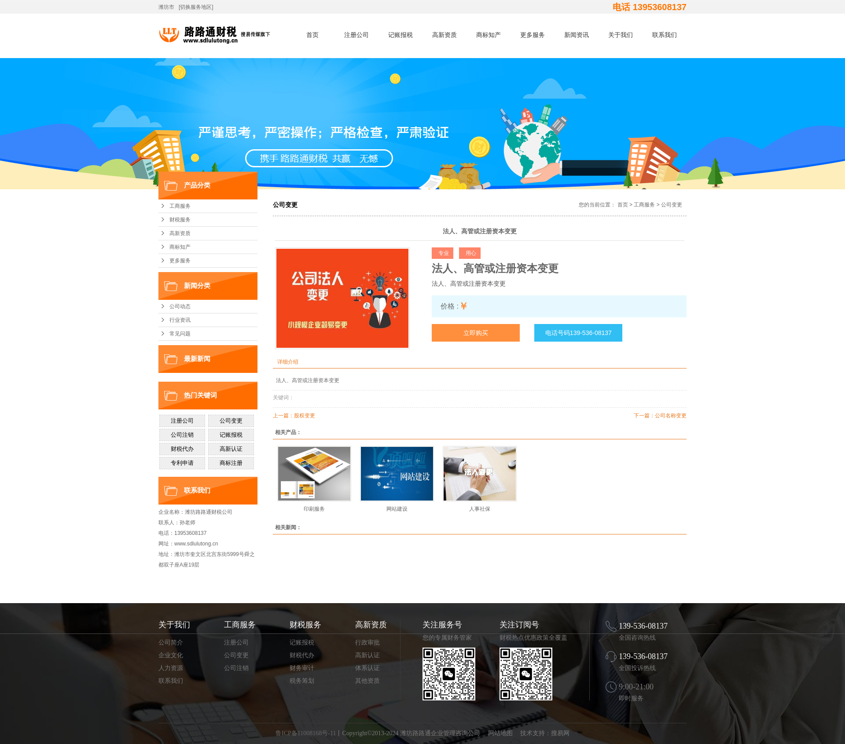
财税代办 (302, 655)
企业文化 (170, 655)
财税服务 (180, 220)
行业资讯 (180, 320)
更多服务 (532, 34)
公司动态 (180, 306)
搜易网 (560, 733)
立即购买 (475, 332)
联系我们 (664, 34)
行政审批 (367, 642)
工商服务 (180, 206)
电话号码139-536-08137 (578, 332)
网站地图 (500, 733)
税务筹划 (302, 681)
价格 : (450, 306)
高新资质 (444, 34)
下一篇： (644, 416)
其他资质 (367, 681)
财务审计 (302, 668)
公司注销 (236, 668)
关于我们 (620, 34)
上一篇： (283, 416)
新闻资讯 (576, 34)
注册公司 (356, 34)
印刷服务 (314, 509)
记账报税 (400, 34)
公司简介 (170, 642)
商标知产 (488, 34)
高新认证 (367, 655)
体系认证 (367, 668)
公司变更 (671, 205)
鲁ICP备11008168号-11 (306, 733)
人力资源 (170, 668)
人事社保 (479, 509)
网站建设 (397, 509)
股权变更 (304, 416)
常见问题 (180, 334)
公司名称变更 (671, 416)
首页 (312, 34)
